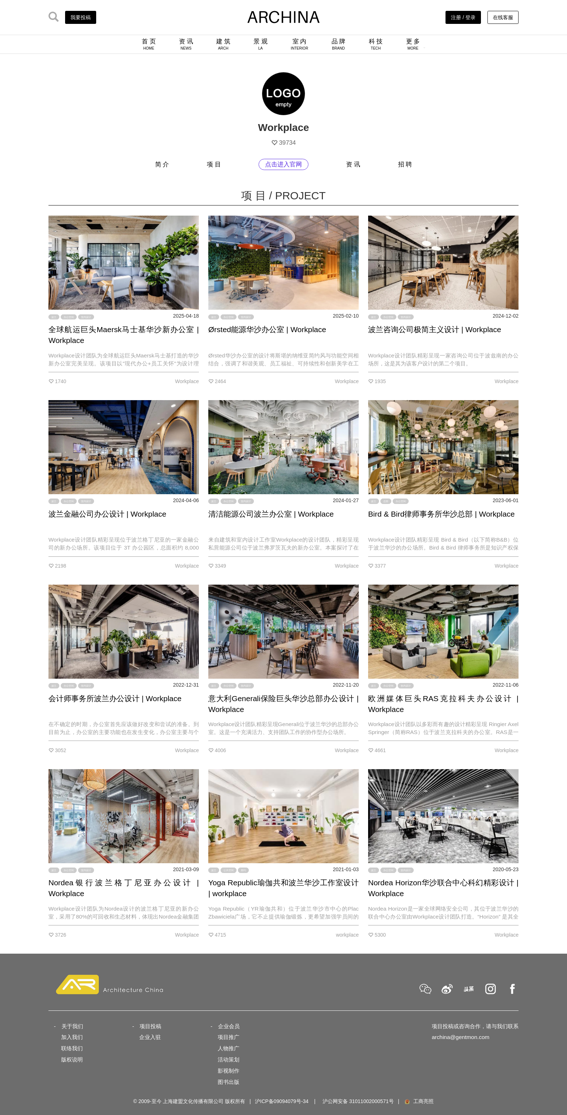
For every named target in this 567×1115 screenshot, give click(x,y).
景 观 (260, 44)
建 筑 (223, 44)
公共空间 (228, 870)
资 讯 (186, 44)
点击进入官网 (283, 164)
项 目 (214, 164)
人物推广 (228, 1048)
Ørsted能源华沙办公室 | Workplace (267, 329)
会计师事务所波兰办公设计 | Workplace (115, 698)
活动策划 (228, 1059)
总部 (385, 501)
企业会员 (229, 1026)
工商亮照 (419, 1101)
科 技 (376, 44)
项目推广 (228, 1037)
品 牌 (339, 44)
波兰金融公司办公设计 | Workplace (107, 514)
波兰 (53, 316)
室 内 (299, 44)
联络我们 (72, 1048)
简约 (243, 870)
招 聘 (405, 164)
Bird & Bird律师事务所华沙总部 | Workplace (441, 514)
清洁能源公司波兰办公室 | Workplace (271, 514)
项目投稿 (150, 1026)
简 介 (162, 164)
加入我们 (72, 1037)
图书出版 (228, 1082)
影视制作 (228, 1071)
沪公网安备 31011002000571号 (358, 1101)
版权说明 (72, 1059)
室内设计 (86, 316)
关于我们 (72, 1026)
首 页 (149, 44)
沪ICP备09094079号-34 (281, 1101)
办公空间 (69, 316)
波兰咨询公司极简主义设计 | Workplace (434, 329)
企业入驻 (150, 1037)
